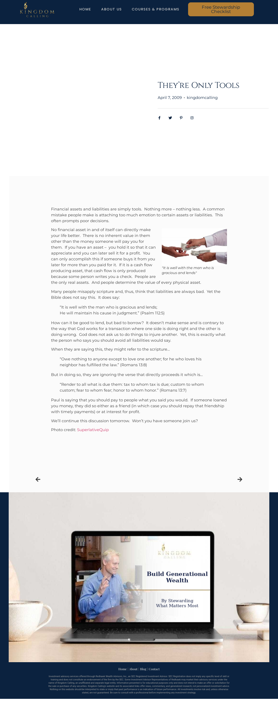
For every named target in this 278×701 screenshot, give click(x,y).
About (133, 669)
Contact (154, 669)
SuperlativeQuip (93, 429)
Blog (143, 669)
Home (122, 669)
